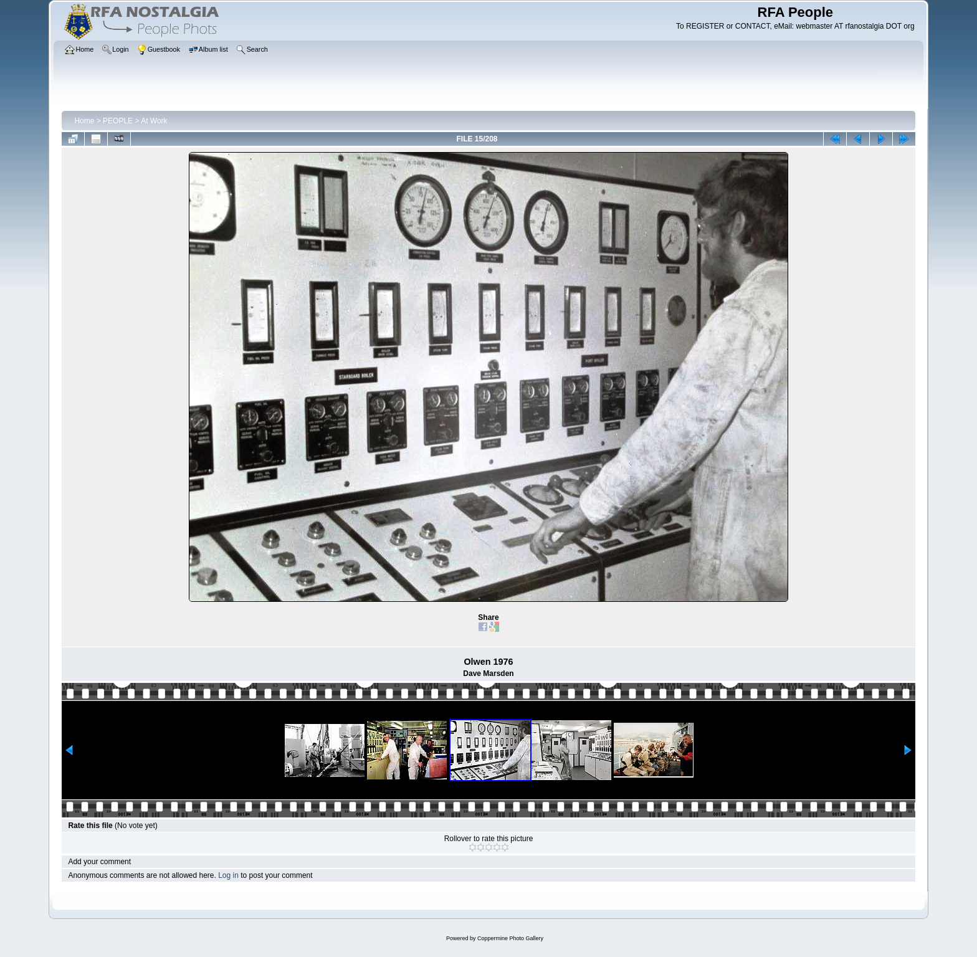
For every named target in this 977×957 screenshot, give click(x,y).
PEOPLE (118, 121)
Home (84, 121)
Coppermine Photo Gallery (510, 938)
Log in (228, 875)
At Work (154, 121)
